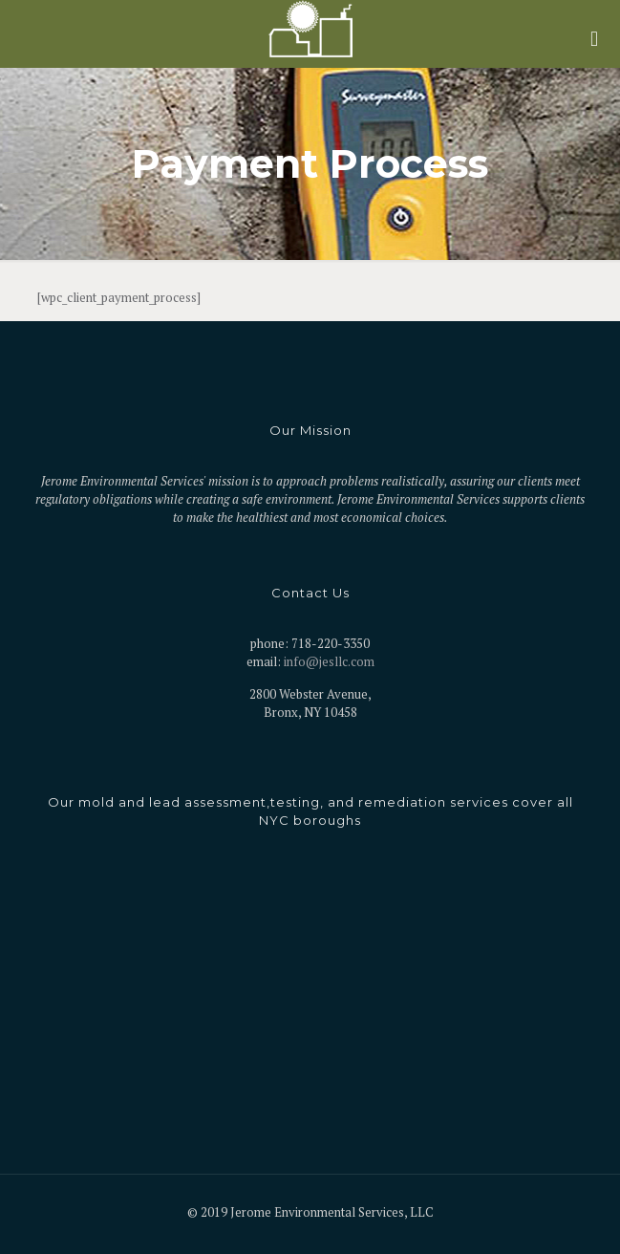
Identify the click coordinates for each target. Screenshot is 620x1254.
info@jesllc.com (329, 661)
